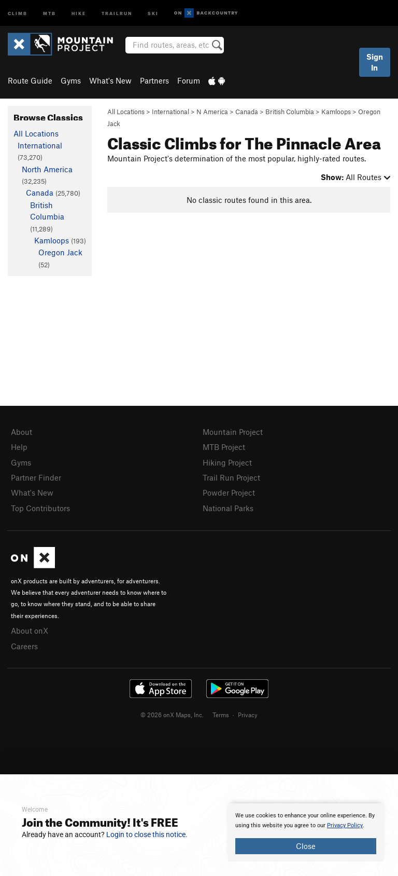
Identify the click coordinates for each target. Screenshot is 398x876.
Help (19, 446)
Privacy (248, 714)
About (21, 431)
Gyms (71, 80)
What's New (110, 80)
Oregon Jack (60, 252)
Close (306, 846)
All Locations (126, 111)
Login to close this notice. (147, 834)
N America (212, 111)
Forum (188, 80)
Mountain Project (233, 431)
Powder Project (229, 492)
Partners (154, 80)
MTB (49, 12)
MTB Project (224, 446)
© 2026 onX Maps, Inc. (172, 714)
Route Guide (30, 80)
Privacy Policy (345, 825)
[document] (305, 832)
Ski (153, 12)
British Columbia (289, 111)
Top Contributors (40, 508)
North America (47, 169)
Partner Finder (36, 477)
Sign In (374, 62)
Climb (17, 12)
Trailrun (117, 12)
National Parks (228, 508)
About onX (29, 630)
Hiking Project (227, 462)
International (170, 111)
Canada (246, 111)
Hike (79, 12)
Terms (220, 714)
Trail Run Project (231, 477)
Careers (24, 646)
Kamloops (336, 111)
